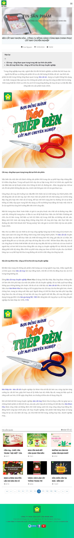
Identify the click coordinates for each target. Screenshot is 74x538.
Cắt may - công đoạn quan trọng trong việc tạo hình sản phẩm (29, 63)
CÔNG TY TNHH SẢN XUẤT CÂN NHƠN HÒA (3, 4)
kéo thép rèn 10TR (17, 300)
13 (51, 491)
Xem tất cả (66, 430)
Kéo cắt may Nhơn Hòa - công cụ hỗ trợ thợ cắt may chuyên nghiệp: (31, 65)
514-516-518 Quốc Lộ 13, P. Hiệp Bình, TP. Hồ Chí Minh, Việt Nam (37, 519)
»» (67, 491)
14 (55, 491)
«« (7, 491)
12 (47, 491)
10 (39, 491)
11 (43, 491)
